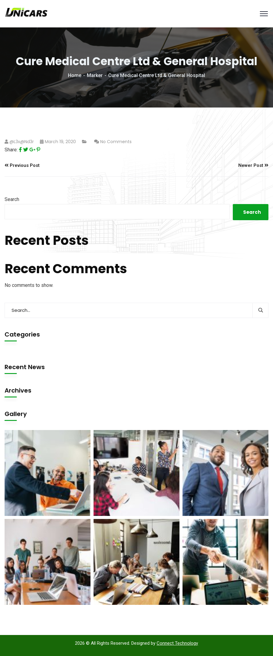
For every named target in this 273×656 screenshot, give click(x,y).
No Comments (116, 142)
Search (12, 199)
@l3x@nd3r (21, 142)
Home (74, 75)
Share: (11, 150)
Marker (95, 75)
